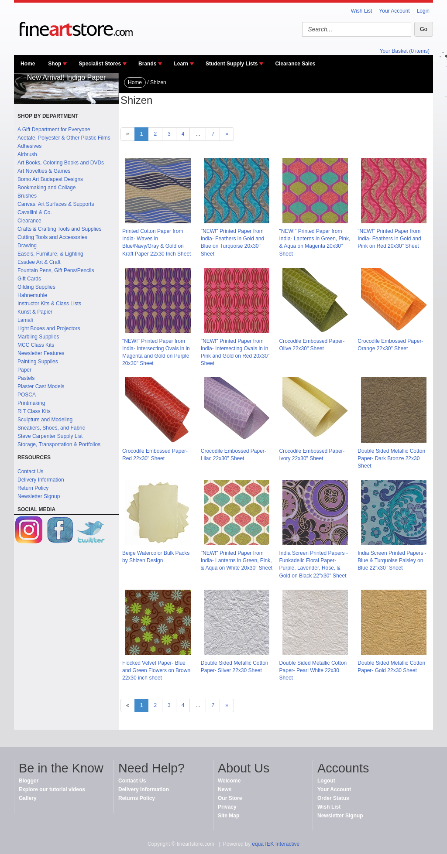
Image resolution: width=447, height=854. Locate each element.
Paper (24, 370)
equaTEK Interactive (275, 844)
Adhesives (29, 146)
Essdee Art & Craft (39, 262)
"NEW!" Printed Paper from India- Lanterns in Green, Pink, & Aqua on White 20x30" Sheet (236, 560)
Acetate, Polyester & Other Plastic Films (63, 138)
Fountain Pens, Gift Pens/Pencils (55, 270)
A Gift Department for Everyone (53, 129)
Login (423, 11)
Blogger (28, 781)
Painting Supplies (37, 362)
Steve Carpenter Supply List (50, 436)
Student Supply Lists (232, 64)
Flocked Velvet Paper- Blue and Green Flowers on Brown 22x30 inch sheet (156, 670)
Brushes (27, 196)
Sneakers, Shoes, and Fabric (51, 428)
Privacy (227, 807)
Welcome (229, 781)
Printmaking (31, 403)
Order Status (333, 798)
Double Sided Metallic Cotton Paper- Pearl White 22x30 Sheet (313, 670)
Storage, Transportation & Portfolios (58, 444)
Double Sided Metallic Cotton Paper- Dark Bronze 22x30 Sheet (391, 458)
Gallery (28, 798)
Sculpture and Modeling (44, 420)
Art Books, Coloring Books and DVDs (60, 163)
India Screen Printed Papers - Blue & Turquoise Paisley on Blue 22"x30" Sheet (392, 560)
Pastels (25, 378)
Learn (181, 64)
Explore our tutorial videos (52, 789)
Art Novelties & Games (43, 171)
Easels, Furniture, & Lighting (50, 254)
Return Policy (32, 488)
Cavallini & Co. (34, 212)
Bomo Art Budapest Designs (50, 179)
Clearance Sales (295, 64)
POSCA (26, 395)
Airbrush (27, 154)
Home (28, 64)
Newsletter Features (40, 353)
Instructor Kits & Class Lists (49, 304)
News (224, 789)
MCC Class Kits (35, 345)
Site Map (228, 816)
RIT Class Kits (34, 411)
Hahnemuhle (32, 295)
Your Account (394, 11)
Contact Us (30, 471)
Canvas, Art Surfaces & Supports (55, 204)
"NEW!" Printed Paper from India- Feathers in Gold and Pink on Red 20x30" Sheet (389, 238)
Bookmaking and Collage (46, 187)
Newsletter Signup (38, 496)
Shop (54, 64)
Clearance (29, 221)
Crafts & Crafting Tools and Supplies (59, 229)
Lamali (25, 320)
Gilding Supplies (36, 287)
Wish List (361, 11)
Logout (326, 781)
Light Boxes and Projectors (48, 328)
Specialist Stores (100, 64)
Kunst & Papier (34, 312)
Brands (147, 64)
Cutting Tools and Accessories (52, 237)
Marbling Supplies (38, 337)
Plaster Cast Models (40, 386)
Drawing (27, 246)
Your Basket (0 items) (405, 51)
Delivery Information (40, 480)
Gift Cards (29, 279)
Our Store (230, 798)
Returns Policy (136, 798)
